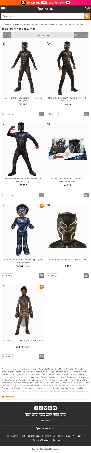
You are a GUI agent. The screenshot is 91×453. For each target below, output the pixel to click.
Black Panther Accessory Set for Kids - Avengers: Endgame (67, 180)
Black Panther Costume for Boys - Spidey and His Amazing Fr (23, 261)
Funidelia (5, 24)
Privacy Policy (64, 436)
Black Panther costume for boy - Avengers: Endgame (23, 99)
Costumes (15, 24)
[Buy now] (41, 114)
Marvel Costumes (55, 24)
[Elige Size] (8, 114)
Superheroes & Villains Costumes (34, 24)
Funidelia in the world (15, 436)
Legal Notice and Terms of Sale (41, 436)
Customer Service (45, 428)
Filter (6, 35)
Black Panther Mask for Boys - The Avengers (68, 259)
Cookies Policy (79, 436)
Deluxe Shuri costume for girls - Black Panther (23, 340)
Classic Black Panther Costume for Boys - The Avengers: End (67, 99)
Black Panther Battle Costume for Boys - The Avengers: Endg (23, 180)
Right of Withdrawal (41, 440)
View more (9, 396)
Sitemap (56, 440)
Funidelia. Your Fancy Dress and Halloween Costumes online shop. (45, 9)
